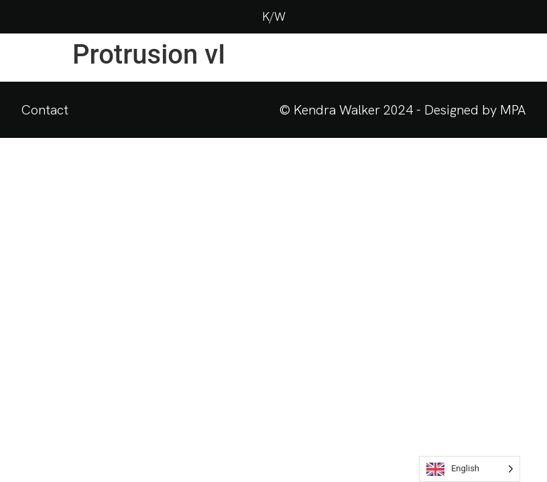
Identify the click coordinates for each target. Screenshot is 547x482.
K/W (274, 16)
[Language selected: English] (469, 469)
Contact (44, 109)
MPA (513, 109)
